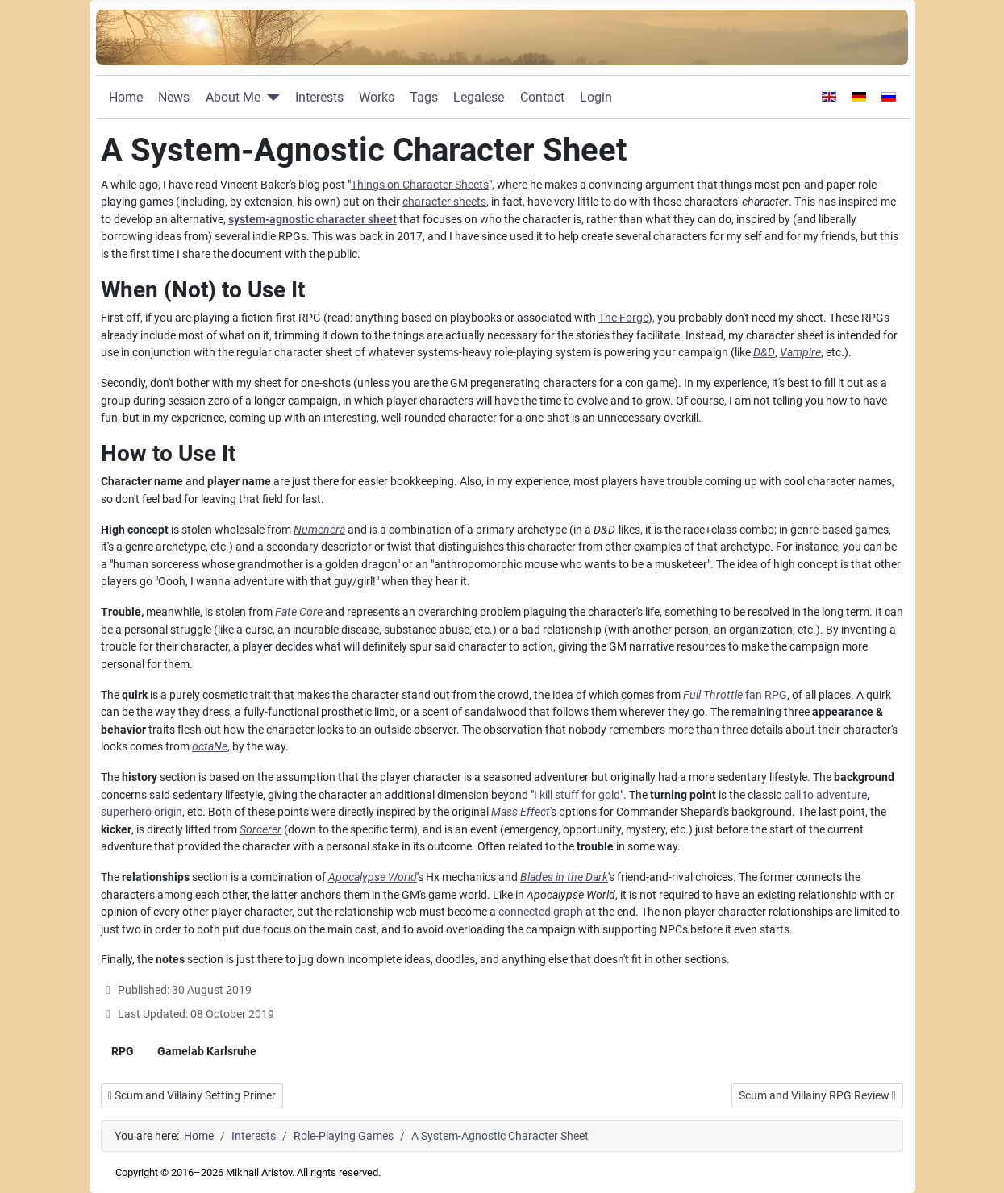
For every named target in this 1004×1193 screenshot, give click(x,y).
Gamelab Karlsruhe (206, 1051)
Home (126, 97)
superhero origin (141, 812)
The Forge (623, 318)
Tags (424, 97)
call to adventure (825, 795)
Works (376, 97)
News (174, 97)
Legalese (478, 97)
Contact (542, 97)
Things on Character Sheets (420, 185)
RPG (122, 1051)
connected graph (540, 912)
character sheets (444, 202)
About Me (233, 97)
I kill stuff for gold (577, 795)
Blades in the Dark (564, 877)
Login (596, 97)
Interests (319, 97)
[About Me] (270, 97)
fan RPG (735, 695)
